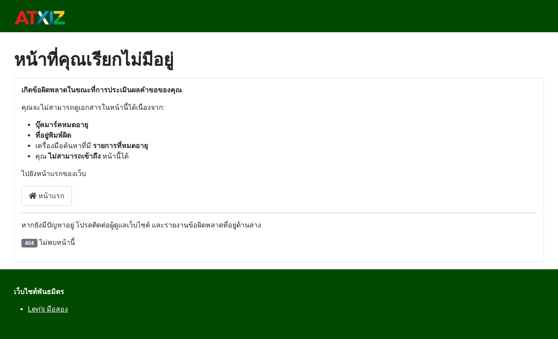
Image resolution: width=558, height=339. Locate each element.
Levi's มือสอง (48, 309)
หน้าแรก (47, 196)
